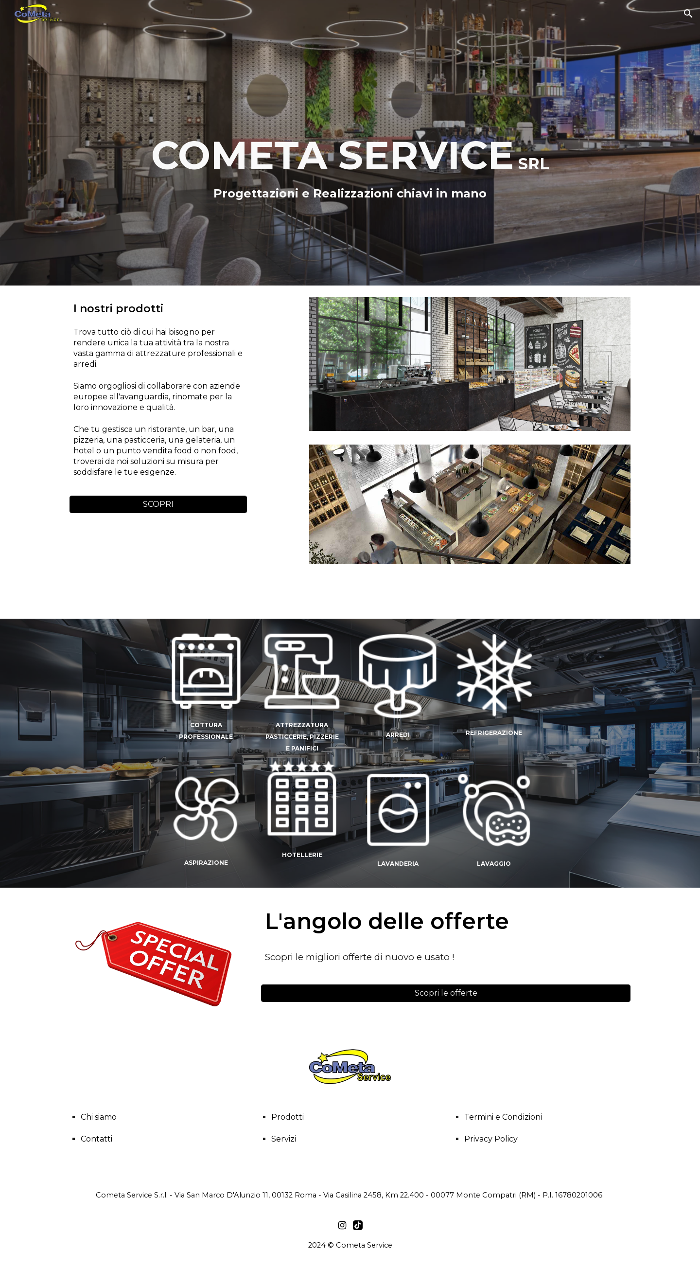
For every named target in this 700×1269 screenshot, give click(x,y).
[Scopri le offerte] (446, 993)
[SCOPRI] (158, 504)
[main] (350, 149)
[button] (688, 13)
